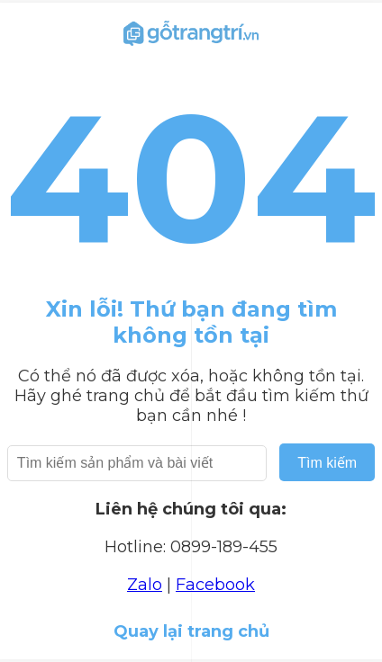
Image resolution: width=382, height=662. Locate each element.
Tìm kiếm (327, 462)
